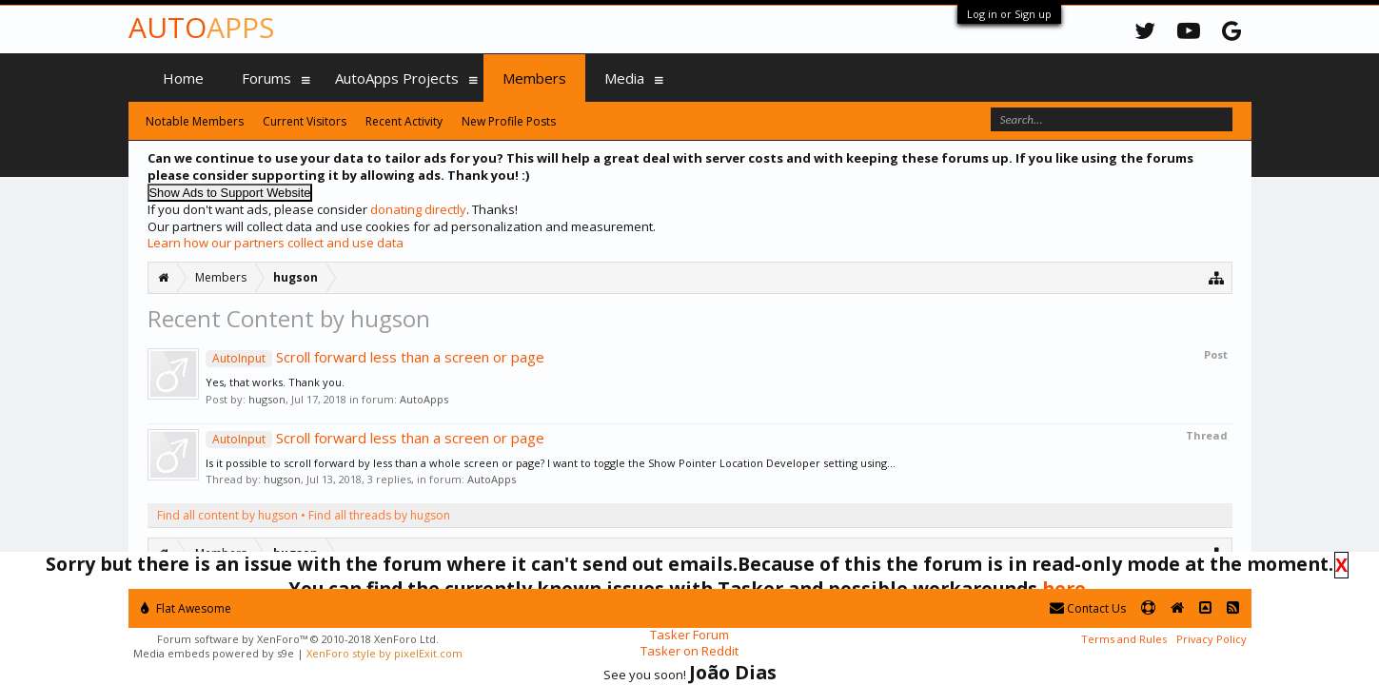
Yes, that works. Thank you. (275, 382)
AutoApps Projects (397, 78)
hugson (267, 399)
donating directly (418, 209)
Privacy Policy (1211, 639)
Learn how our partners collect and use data (276, 242)
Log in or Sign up (1009, 14)
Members (534, 78)
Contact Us (1088, 608)
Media (624, 78)
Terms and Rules (1124, 639)
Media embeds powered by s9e (213, 653)
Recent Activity (404, 121)
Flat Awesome (186, 608)
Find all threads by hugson (379, 515)
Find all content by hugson (227, 515)
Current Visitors (304, 121)
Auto (201, 27)
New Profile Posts (509, 121)
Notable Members (195, 121)
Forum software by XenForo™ (298, 639)
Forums (266, 78)
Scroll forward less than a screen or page (375, 356)
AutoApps (424, 399)
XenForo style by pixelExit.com (384, 653)
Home (183, 78)
